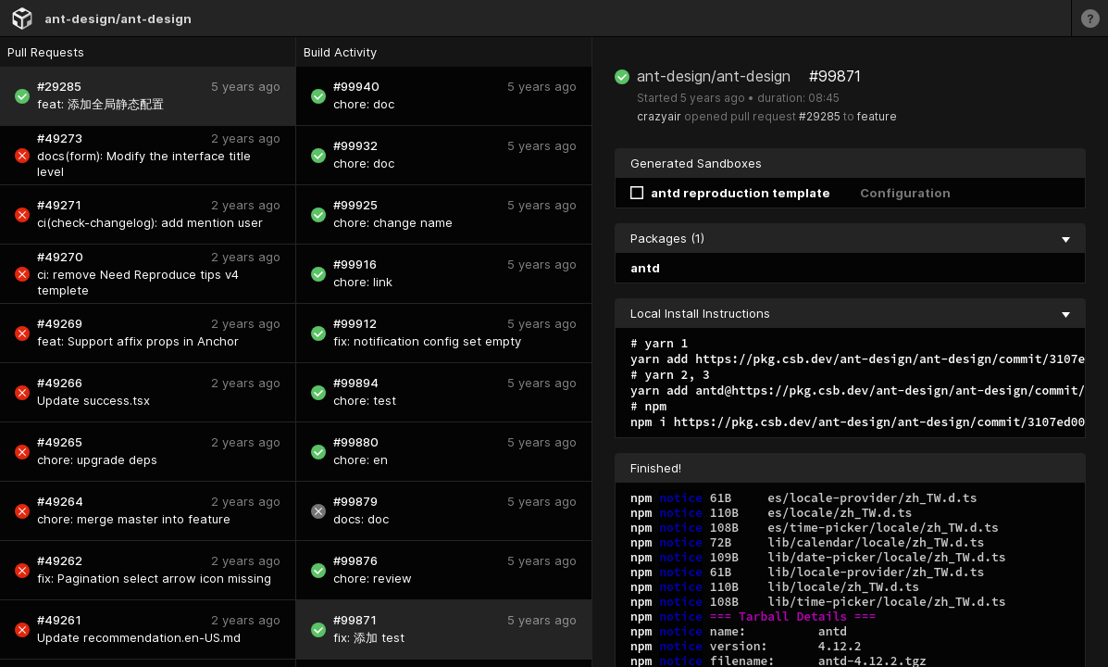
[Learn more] (1089, 18)
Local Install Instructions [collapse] (850, 313)
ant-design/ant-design (118, 18)
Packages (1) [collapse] (850, 238)
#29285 (819, 116)
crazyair (659, 116)
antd (645, 267)
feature (877, 116)
